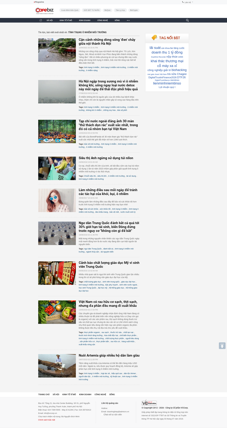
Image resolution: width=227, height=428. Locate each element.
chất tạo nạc (128, 332)
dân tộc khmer (130, 373)
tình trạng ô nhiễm (91, 67)
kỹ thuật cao (115, 376)
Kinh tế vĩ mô (69, 394)
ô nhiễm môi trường (94, 147)
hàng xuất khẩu (128, 341)
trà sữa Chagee (177, 74)
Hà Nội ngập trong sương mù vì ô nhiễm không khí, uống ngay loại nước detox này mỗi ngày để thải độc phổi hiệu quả (108, 85)
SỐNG (117, 20)
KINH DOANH (84, 20)
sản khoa (165, 48)
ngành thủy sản (92, 252)
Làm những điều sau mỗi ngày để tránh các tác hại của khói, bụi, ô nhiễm (108, 192)
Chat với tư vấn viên (111, 414)
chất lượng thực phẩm (114, 338)
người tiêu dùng (132, 338)
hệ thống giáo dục (116, 288)
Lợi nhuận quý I (167, 87)
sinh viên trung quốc (111, 282)
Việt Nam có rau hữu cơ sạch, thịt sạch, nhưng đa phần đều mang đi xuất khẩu (108, 304)
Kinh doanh (85, 394)
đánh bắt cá (108, 249)
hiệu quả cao (116, 373)
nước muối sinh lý (128, 212)
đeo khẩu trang (101, 212)
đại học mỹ (102, 288)
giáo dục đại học (128, 282)
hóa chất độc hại (111, 335)
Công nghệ (100, 394)
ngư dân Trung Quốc (93, 249)
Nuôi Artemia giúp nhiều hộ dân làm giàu (109, 355)
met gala (151, 74)
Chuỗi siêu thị (90, 176)
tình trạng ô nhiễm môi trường (113, 67)
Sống (112, 394)
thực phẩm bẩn (102, 341)
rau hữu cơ (115, 341)
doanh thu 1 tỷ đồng (167, 52)
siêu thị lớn (102, 176)
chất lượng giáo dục (92, 282)
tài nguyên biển (107, 252)
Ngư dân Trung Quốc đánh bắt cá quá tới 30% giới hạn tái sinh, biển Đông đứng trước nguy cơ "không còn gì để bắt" (109, 227)
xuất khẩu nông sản (87, 344)
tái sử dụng (131, 176)
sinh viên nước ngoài (128, 285)
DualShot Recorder (158, 57)
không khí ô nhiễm (93, 110)
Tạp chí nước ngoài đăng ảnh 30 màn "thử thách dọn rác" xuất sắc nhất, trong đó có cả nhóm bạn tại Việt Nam (108, 125)
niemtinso (174, 80)
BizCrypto (134, 10)
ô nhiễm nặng (91, 70)
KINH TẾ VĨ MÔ (66, 20)
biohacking (179, 70)
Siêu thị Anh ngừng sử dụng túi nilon (106, 158)
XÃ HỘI (50, 20)
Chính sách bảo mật (46, 420)
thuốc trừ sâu (116, 332)
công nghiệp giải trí (159, 70)
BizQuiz (107, 10)
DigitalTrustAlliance (162, 80)
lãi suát (155, 48)
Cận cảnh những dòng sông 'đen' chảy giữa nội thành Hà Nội (107, 42)
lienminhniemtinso (167, 83)
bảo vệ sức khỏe (91, 209)
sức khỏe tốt (105, 209)
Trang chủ (44, 394)
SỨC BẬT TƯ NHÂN (91, 10)
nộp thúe (171, 56)
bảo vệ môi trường (91, 144)
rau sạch (105, 332)
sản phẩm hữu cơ (87, 341)
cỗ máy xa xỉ (167, 66)
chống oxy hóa (109, 110)
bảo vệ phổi (122, 110)
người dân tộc (84, 376)
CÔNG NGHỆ (102, 20)
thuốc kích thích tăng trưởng (90, 335)
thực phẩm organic (92, 332)
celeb (180, 57)
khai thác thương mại (167, 61)
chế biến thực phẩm (128, 335)
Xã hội (56, 394)
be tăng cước (177, 48)
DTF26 (181, 77)
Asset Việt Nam (161, 74)
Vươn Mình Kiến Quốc (70, 10)
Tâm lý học (120, 10)
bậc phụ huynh (111, 285)
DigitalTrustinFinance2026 (163, 77)
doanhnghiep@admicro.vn (118, 411)
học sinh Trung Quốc (87, 288)
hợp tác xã (105, 373)
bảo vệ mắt (114, 212)
